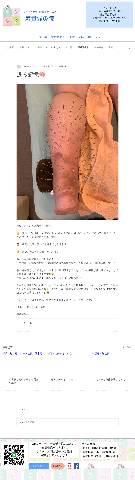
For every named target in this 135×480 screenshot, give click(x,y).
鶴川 (29, 307)
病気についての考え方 (49, 47)
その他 (69, 47)
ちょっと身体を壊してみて (110, 379)
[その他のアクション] (116, 66)
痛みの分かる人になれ (63, 379)
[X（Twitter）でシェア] (24, 323)
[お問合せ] (58, 466)
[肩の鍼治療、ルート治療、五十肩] (23, 363)
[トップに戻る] (39, 466)
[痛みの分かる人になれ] (67, 363)
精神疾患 (98, 47)
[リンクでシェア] (38, 323)
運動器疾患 (83, 47)
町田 (20, 307)
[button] (128, 47)
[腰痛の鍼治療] (112, 363)
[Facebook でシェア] (18, 323)
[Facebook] (76, 466)
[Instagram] (69, 466)
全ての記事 (8, 47)
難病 (111, 47)
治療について (26, 47)
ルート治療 (40, 307)
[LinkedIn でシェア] (31, 323)
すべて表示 (127, 347)
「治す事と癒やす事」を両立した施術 (22, 381)
